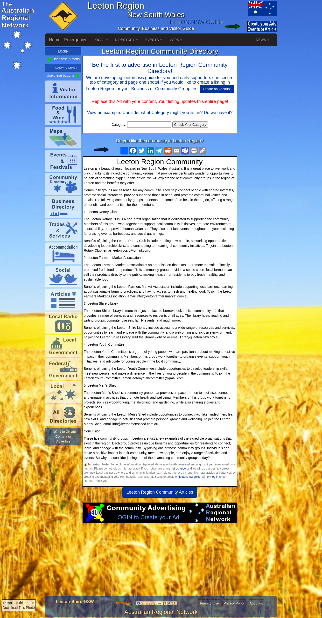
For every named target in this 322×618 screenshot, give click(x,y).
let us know (179, 468)
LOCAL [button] (100, 40)
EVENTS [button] (153, 40)
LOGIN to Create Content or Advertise (63, 436)
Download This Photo (19, 608)
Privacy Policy (234, 603)
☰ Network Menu (63, 68)
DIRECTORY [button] (126, 40)
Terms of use (209, 603)
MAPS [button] (175, 40)
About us (256, 603)
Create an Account (217, 89)
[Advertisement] (160, 561)
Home (55, 39)
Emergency (75, 39)
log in (214, 476)
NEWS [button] (262, 40)
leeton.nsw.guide (190, 476)
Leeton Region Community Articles (159, 492)
